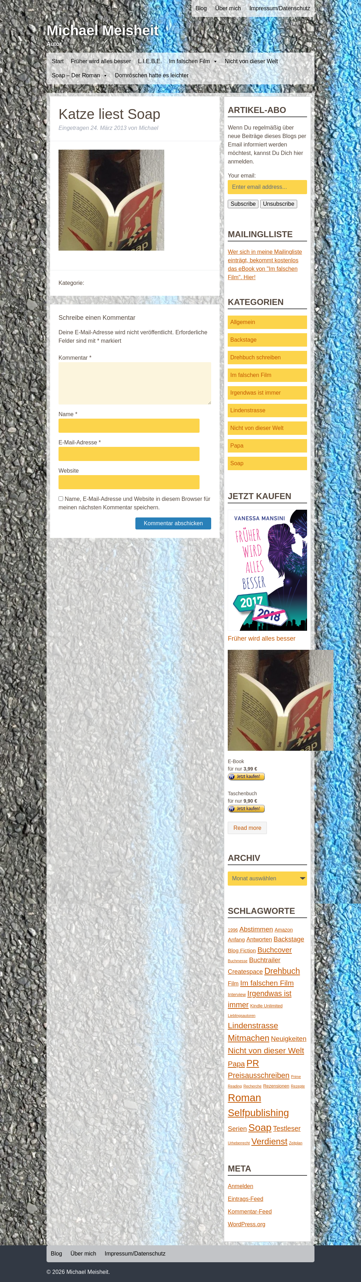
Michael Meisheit (103, 30)
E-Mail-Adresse (80, 442)
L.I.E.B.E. (150, 61)
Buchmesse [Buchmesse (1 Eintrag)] (237, 961)
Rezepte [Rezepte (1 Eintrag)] (298, 1086)
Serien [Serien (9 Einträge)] (237, 1128)
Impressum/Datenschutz (279, 8)
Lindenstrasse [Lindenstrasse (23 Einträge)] (253, 1025)
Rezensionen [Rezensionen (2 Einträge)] (276, 1086)
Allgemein (242, 322)
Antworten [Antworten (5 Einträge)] (259, 939)
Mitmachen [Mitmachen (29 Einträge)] (248, 1038)
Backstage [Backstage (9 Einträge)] (289, 939)
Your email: (242, 176)
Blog (201, 8)
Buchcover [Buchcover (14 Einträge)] (274, 950)
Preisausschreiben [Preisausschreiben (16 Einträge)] (258, 1075)
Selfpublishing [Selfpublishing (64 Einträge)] (258, 1112)
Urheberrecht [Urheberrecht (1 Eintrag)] (239, 1143)
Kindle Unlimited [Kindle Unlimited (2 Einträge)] (266, 1005)
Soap (236, 463)
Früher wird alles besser (101, 61)
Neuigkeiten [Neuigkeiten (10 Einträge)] (289, 1038)
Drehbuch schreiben (255, 357)
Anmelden (240, 1186)
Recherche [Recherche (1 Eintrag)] (252, 1086)
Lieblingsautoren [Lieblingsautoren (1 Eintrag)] (241, 1015)
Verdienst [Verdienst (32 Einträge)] (269, 1141)
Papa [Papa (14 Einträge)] (236, 1064)
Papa (236, 446)
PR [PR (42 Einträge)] (252, 1063)
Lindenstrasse (247, 410)
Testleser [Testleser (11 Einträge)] (287, 1128)
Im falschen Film (193, 61)
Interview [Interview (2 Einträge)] (237, 994)
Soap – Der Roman (80, 75)
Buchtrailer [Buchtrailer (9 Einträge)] (264, 960)
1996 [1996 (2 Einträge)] (233, 930)
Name (68, 414)
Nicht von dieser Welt (251, 61)
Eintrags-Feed (245, 1199)
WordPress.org (246, 1224)
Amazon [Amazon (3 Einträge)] (284, 930)
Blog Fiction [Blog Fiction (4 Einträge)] (242, 950)
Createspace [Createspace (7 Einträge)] (245, 971)
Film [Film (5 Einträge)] (233, 983)
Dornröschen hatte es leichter (152, 75)
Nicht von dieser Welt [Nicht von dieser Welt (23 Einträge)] (266, 1050)
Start (58, 61)
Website (69, 471)
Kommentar (75, 358)
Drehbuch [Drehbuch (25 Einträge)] (282, 971)
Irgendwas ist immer (255, 393)
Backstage (243, 340)
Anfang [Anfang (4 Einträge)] (236, 939)
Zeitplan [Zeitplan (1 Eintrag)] (295, 1143)
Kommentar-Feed (250, 1212)
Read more (247, 828)
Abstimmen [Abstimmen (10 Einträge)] (256, 929)
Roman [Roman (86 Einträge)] (244, 1097)
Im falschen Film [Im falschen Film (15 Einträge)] (267, 983)
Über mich (228, 8)
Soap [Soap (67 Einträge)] (260, 1127)
